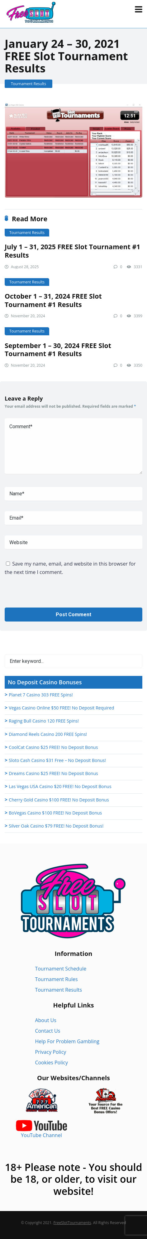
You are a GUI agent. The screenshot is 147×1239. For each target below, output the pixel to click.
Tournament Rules (56, 979)
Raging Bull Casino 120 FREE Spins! (44, 721)
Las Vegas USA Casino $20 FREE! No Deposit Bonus (60, 786)
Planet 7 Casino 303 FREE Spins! (41, 695)
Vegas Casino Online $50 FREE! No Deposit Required (61, 708)
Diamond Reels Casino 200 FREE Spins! (48, 734)
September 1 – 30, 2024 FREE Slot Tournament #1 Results (58, 349)
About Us (45, 1020)
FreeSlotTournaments (72, 1222)
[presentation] (52, 595)
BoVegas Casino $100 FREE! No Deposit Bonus (55, 813)
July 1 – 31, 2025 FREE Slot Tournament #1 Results (72, 250)
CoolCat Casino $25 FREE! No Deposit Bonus (53, 747)
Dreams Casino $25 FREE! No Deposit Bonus (53, 773)
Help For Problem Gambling (67, 1041)
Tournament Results (28, 83)
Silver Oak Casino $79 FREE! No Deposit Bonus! (56, 826)
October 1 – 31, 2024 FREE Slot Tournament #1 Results (53, 300)
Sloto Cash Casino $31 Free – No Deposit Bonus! (57, 760)
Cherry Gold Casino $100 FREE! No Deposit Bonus (59, 800)
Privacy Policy (50, 1052)
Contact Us (47, 1030)
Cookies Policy (51, 1062)
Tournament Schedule (60, 968)
